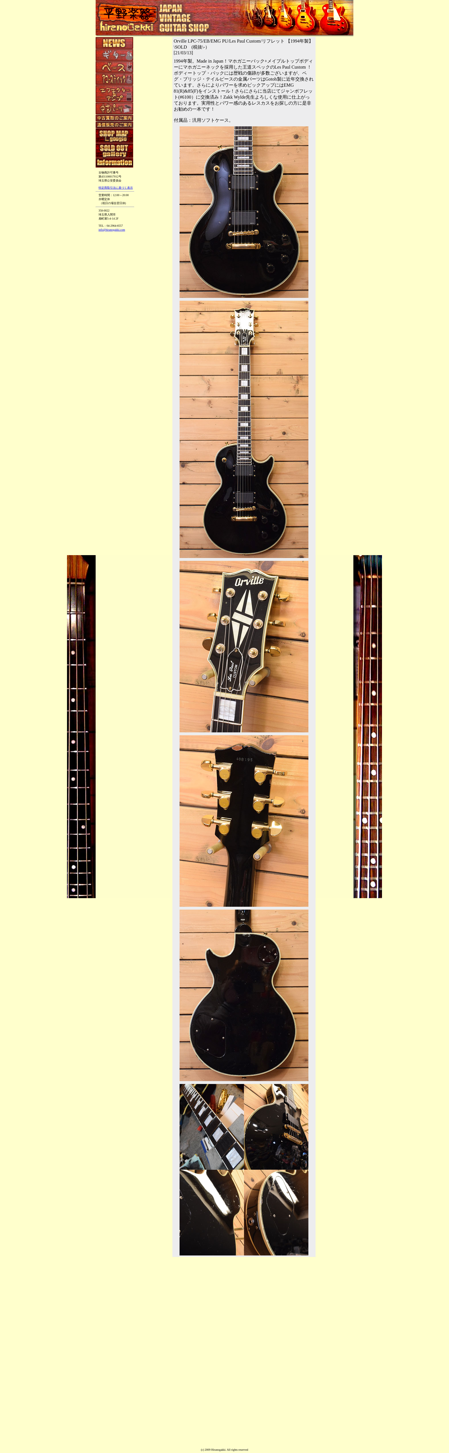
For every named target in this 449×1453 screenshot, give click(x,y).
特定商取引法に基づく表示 (116, 187)
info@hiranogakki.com (112, 229)
